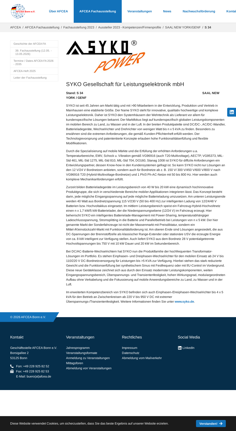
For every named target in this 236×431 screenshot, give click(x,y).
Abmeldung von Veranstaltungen (89, 368)
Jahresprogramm (78, 347)
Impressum (129, 347)
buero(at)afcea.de (39, 376)
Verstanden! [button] (208, 423)
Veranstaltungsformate (81, 353)
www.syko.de (184, 301)
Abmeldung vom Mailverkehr (142, 358)
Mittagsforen (74, 363)
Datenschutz (130, 353)
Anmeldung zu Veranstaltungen (88, 358)
